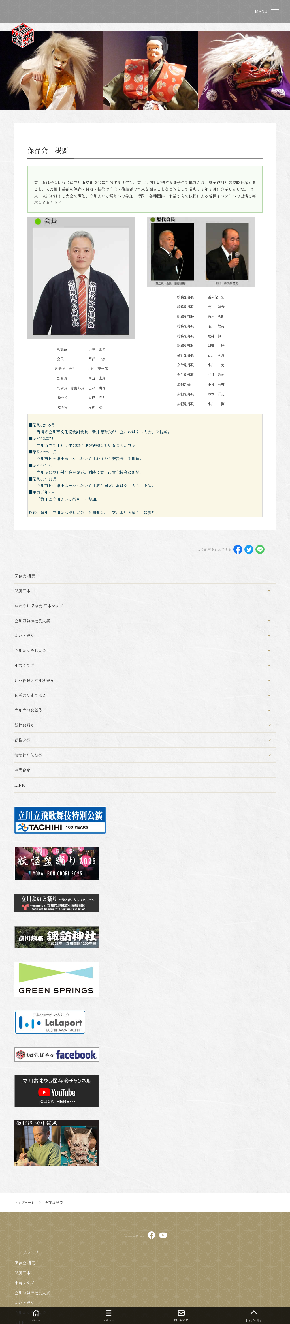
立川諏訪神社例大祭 (32, 1292)
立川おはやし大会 (30, 1312)
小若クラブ (24, 1283)
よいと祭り (24, 1302)
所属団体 (22, 1273)
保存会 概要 (24, 1263)
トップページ (26, 1253)
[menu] (268, 11)
